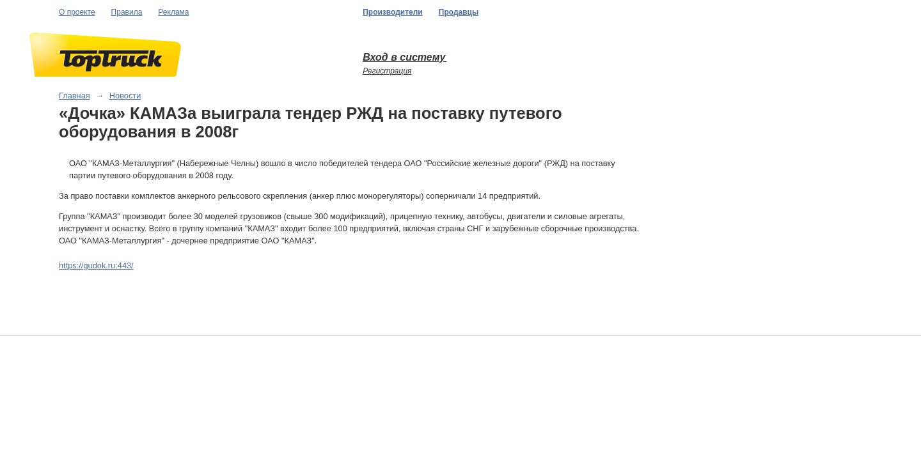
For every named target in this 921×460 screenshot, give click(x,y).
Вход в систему (404, 57)
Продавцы (458, 12)
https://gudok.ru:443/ (96, 265)
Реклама (173, 12)
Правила (127, 12)
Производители (393, 12)
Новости (125, 95)
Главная (74, 95)
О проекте (77, 12)
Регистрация (387, 70)
